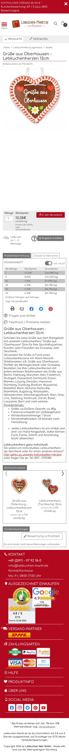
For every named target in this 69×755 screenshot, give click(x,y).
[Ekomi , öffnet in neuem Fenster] (21, 605)
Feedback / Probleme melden (27, 322)
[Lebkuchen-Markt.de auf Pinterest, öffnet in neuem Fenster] (35, 707)
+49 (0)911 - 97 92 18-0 (24, 560)
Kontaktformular (20, 570)
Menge (9, 213)
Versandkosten (23, 229)
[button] (17, 255)
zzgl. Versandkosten (16, 301)
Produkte (13, 39)
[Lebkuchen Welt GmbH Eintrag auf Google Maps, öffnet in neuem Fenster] (46, 592)
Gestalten (39, 38)
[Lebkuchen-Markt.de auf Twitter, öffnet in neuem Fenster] (27, 707)
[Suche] (55, 25)
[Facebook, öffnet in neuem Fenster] (31, 308)
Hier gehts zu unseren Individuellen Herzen (32, 454)
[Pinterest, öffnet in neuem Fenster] (50, 308)
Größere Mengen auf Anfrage (22, 297)
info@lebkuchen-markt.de (28, 565)
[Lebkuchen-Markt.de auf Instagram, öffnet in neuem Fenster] (19, 707)
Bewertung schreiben (42, 536)
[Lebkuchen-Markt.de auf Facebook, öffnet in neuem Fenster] (11, 707)
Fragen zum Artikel (19, 316)
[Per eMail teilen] (21, 309)
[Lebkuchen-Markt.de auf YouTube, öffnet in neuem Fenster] (43, 707)
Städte (49, 47)
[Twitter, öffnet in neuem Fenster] (41, 308)
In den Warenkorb (50, 215)
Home (7, 47)
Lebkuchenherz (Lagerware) (27, 47)
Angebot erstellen (50, 238)
